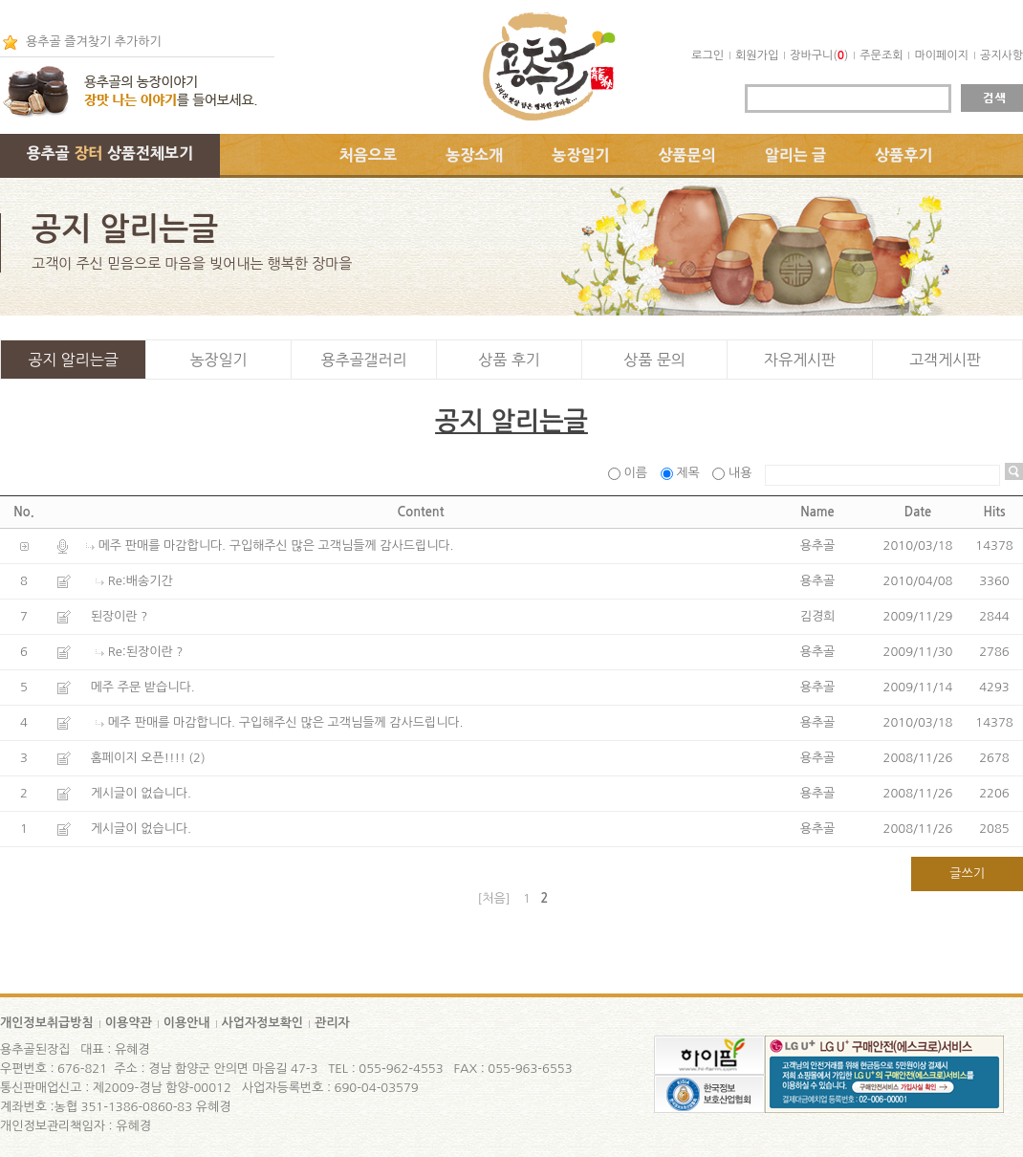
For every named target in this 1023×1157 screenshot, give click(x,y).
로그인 (707, 55)
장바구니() (819, 55)
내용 (733, 473)
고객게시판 (945, 359)
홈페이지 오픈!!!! (138, 758)
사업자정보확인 (263, 1022)
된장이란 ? (119, 616)
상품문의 (687, 155)
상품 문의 (654, 359)
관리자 (332, 1022)
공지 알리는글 (73, 359)
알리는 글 (796, 155)
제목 (682, 473)
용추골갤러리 (363, 359)
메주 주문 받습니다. (143, 687)
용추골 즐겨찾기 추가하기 (94, 41)
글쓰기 (967, 873)
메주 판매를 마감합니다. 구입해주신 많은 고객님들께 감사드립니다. (276, 545)
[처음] (494, 898)
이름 (629, 473)
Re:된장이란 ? (146, 651)
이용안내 (186, 1022)
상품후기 (903, 155)
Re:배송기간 (140, 581)
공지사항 (1001, 55)
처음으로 (368, 155)
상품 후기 (509, 359)
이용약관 (128, 1022)
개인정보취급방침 (47, 1022)
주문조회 (881, 55)
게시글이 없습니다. (141, 793)
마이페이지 (941, 55)
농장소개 (474, 155)
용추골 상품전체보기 (110, 153)
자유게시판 (800, 359)
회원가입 (756, 55)
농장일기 (580, 155)
